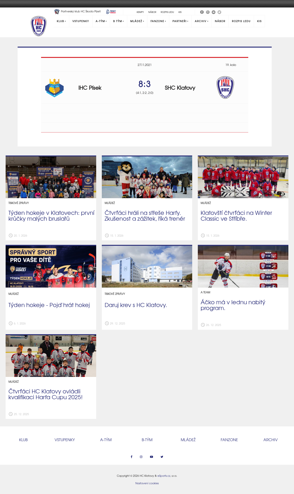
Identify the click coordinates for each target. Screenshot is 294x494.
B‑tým (147, 439)
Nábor (152, 12)
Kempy (140, 12)
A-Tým (100, 21)
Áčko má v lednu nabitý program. (233, 305)
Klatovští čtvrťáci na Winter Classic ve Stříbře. (236, 215)
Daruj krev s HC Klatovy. (136, 304)
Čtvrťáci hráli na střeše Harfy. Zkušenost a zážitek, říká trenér (145, 215)
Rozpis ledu (167, 12)
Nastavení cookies (147, 483)
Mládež (136, 21)
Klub (60, 21)
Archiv (200, 21)
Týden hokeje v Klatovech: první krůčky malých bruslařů (51, 215)
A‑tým (106, 439)
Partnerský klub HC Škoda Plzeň (78, 11)
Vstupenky (80, 21)
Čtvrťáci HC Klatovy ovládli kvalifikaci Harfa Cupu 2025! (45, 394)
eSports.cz (164, 476)
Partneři (179, 21)
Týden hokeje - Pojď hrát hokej (49, 304)
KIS (180, 12)
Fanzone (157, 21)
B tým (117, 21)
